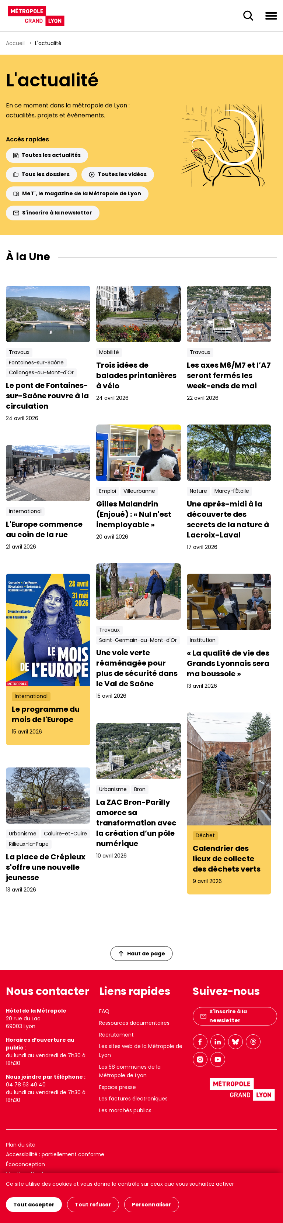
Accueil (15, 43)
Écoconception (25, 1164)
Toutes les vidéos (118, 174)
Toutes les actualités (47, 155)
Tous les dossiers (41, 174)
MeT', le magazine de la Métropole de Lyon (77, 193)
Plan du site (20, 1144)
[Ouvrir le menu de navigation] (271, 15)
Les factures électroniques (133, 1098)
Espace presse (117, 1087)
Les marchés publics (125, 1110)
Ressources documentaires (134, 1023)
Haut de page (142, 953)
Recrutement (116, 1034)
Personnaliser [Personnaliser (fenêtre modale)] (151, 1204)
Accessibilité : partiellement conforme (55, 1154)
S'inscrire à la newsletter (52, 212)
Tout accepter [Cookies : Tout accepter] (34, 1204)
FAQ (104, 1011)
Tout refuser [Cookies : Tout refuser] (93, 1204)
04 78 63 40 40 (26, 1084)
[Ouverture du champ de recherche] (248, 16)
